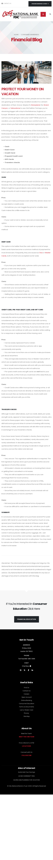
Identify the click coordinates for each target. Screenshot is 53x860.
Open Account (26, 697)
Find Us (26, 688)
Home (16, 35)
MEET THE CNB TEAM (26, 737)
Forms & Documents (26, 707)
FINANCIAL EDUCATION (26, 619)
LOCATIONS (26, 746)
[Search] (50, 14)
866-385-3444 (29, 659)
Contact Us (6, 3)
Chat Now (26, 666)
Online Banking (26, 700)
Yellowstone (15, 108)
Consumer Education (26, 704)
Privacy (26, 713)
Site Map (27, 716)
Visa (41, 252)
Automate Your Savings (26, 772)
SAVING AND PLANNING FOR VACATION (26, 780)
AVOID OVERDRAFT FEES (26, 776)
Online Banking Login (40, 4)
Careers (26, 694)
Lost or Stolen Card (26, 710)
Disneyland (35, 105)
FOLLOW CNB (26, 755)
